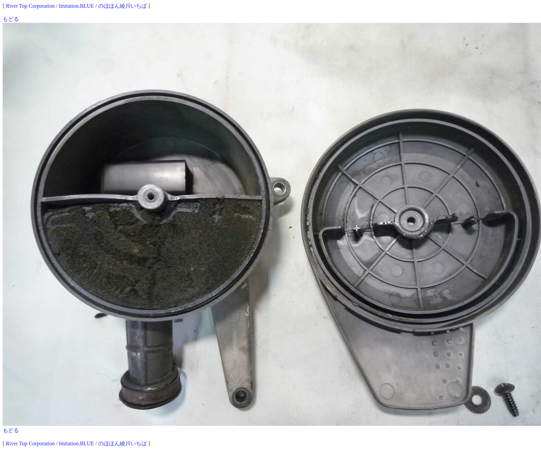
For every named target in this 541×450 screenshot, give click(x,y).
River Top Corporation (30, 6)
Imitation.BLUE (76, 6)
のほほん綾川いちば (122, 6)
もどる (11, 19)
